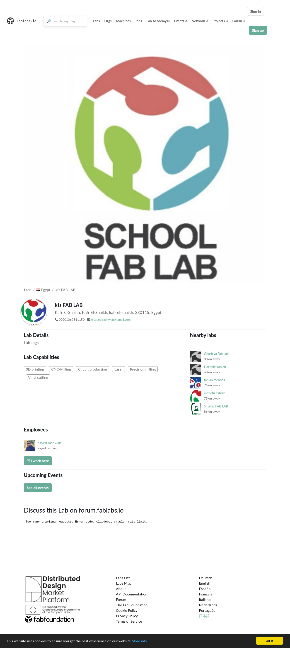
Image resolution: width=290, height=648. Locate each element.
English (204, 583)
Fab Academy (158, 21)
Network (200, 21)
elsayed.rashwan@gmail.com (110, 319)
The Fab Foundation (132, 605)
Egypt (43, 289)
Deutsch (205, 578)
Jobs (138, 21)
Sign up (258, 30)
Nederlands (208, 605)
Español (205, 588)
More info (139, 641)
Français (205, 594)
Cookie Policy (127, 610)
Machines (123, 21)
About (121, 588)
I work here (38, 460)
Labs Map (123, 583)
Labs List (123, 578)
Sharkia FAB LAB (216, 406)
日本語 (204, 616)
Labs (96, 21)
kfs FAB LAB (65, 289)
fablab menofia (214, 380)
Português (207, 610)
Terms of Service (129, 621)
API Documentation (131, 594)
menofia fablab (214, 393)
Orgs (108, 21)
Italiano (205, 599)
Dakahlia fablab (215, 367)
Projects (220, 21)
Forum (238, 21)
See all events (38, 487)
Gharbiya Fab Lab (216, 354)
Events (180, 21)
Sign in (255, 11)
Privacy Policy (127, 616)
